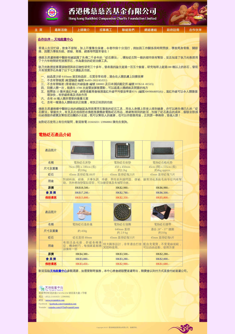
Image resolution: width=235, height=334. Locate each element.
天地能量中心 (58, 270)
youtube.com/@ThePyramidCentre (63, 307)
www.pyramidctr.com (54, 300)
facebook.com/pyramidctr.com (62, 304)
